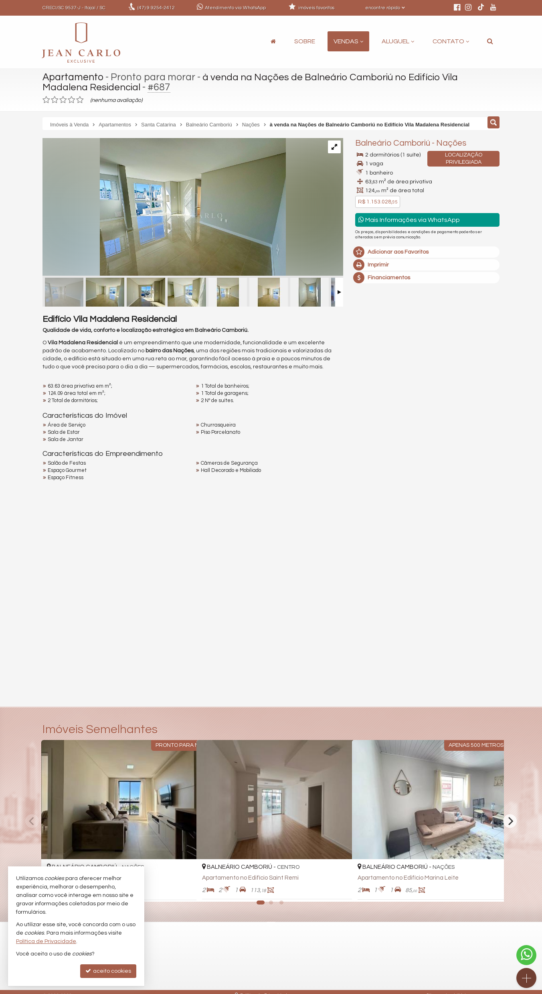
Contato (451, 41)
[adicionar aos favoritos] (181, 888)
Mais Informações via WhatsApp (409, 219)
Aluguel (398, 41)
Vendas (348, 41)
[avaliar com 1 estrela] (46, 100)
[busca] (490, 41)
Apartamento (73, 77)
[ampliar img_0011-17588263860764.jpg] (164, 208)
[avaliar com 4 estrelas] (71, 100)
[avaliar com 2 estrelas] (55, 100)
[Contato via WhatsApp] (526, 955)
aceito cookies (108, 971)
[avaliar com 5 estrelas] (80, 100)
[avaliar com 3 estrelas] (63, 100)
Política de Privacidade (46, 941)
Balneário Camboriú (392, 143)
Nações (451, 143)
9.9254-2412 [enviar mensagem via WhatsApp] (156, 7)
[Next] (510, 821)
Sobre (304, 41)
